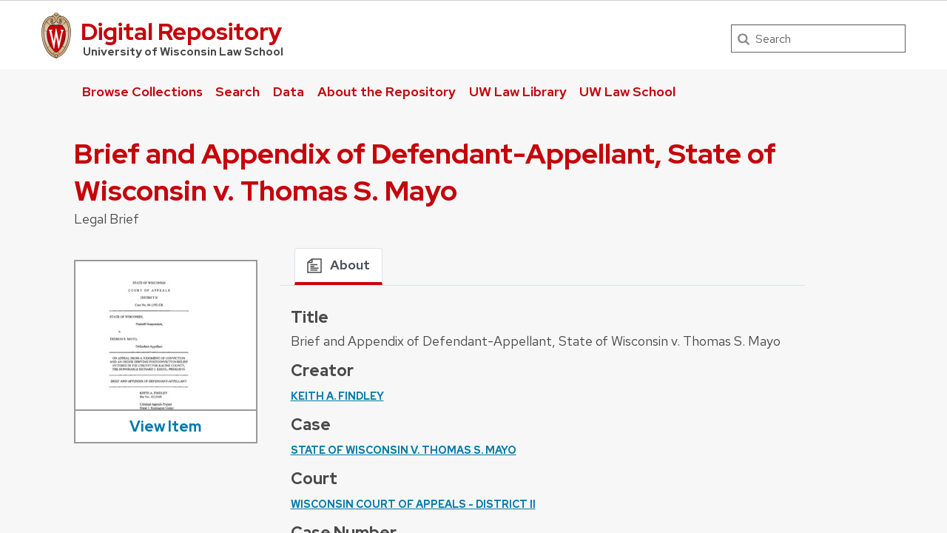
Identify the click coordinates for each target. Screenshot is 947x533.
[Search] (818, 38)
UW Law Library (518, 91)
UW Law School (627, 91)
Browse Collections (142, 91)
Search (237, 91)
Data (288, 91)
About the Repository (386, 91)
